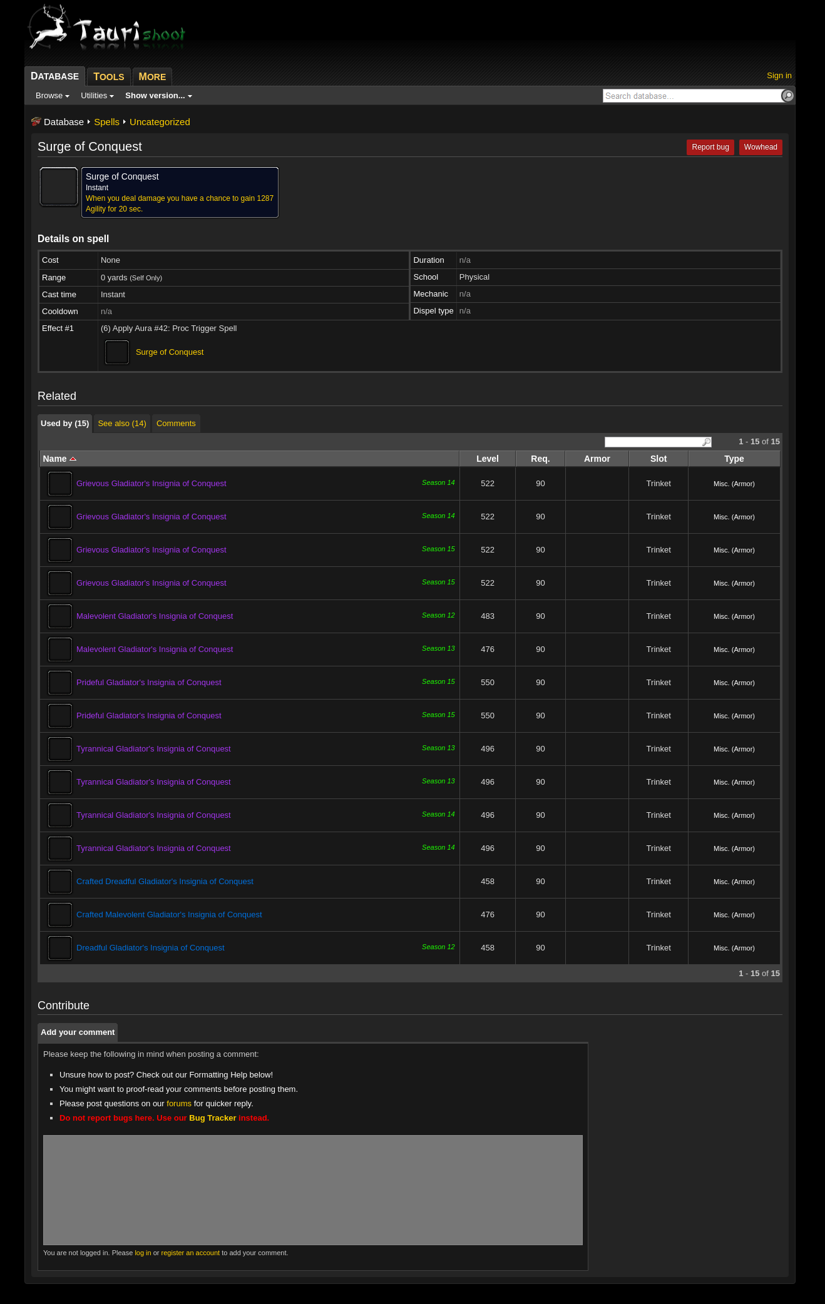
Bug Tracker (212, 1118)
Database (64, 121)
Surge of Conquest (169, 352)
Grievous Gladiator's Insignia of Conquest (151, 483)
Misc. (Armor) (734, 483)
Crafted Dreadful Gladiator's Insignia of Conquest (165, 881)
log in (143, 1252)
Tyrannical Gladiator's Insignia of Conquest (153, 748)
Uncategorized (160, 121)
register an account (190, 1252)
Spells (107, 121)
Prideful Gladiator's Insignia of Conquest (149, 682)
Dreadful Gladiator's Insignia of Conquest (150, 947)
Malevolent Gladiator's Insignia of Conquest (154, 616)
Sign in (779, 75)
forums (179, 1103)
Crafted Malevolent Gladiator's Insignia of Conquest (169, 914)
